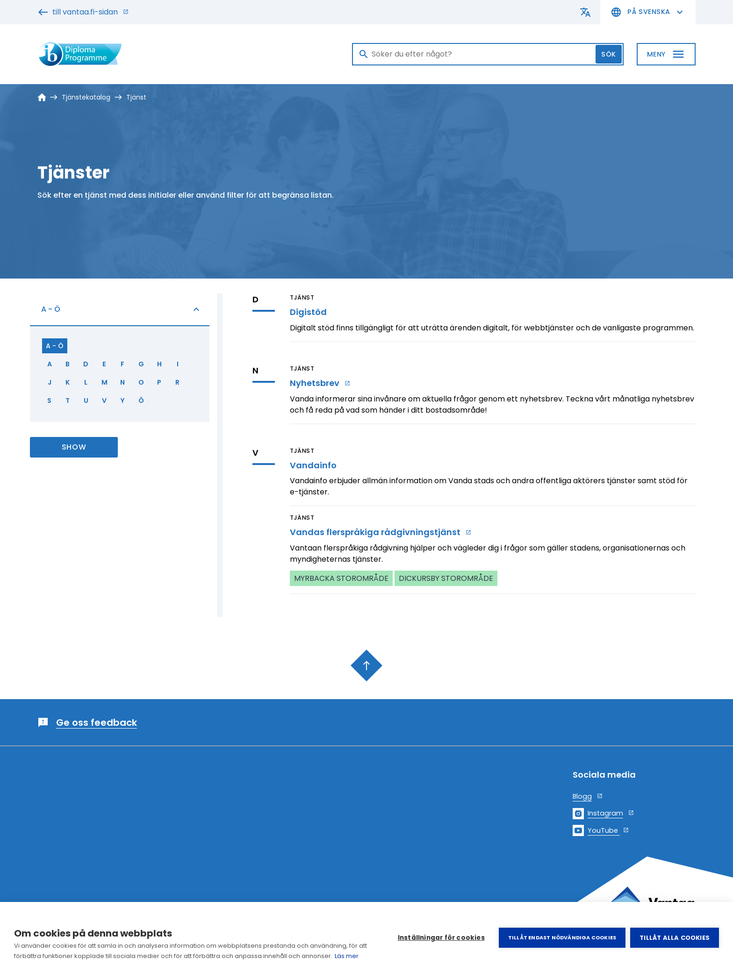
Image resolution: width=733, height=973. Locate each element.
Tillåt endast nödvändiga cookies (562, 937)
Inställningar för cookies (441, 937)
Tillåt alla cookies (675, 937)
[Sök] (488, 54)
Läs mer (347, 956)
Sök (608, 54)
